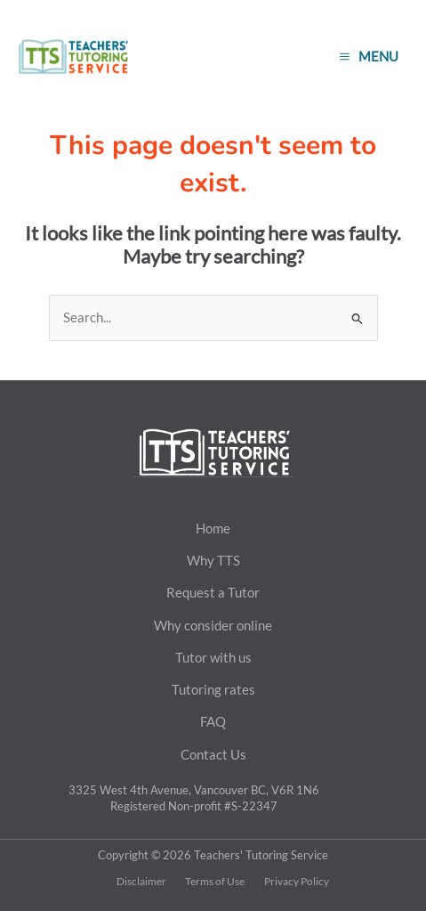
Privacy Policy (296, 881)
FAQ (213, 721)
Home (213, 528)
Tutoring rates (213, 689)
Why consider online (213, 625)
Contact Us (213, 754)
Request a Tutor (213, 592)
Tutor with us (213, 657)
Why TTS (213, 560)
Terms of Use (215, 881)
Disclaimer (141, 881)
